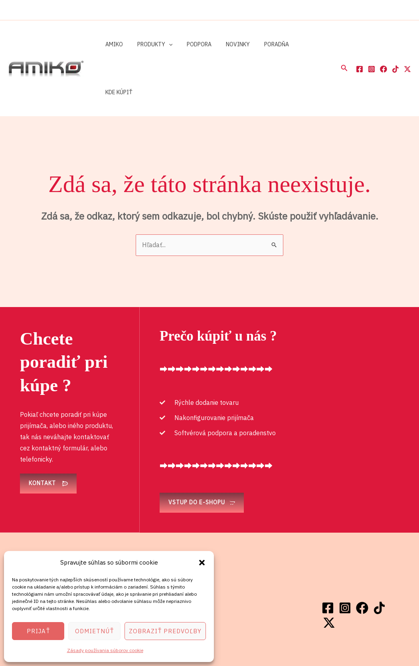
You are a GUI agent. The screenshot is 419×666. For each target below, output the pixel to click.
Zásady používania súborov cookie (105, 650)
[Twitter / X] (407, 45)
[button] (202, 563)
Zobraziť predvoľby (165, 631)
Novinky (227, 44)
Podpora (191, 44)
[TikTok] (395, 45)
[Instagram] (371, 45)
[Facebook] (359, 45)
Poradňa (262, 44)
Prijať (38, 631)
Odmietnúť (94, 631)
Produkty (150, 44)
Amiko (112, 44)
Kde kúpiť (299, 44)
